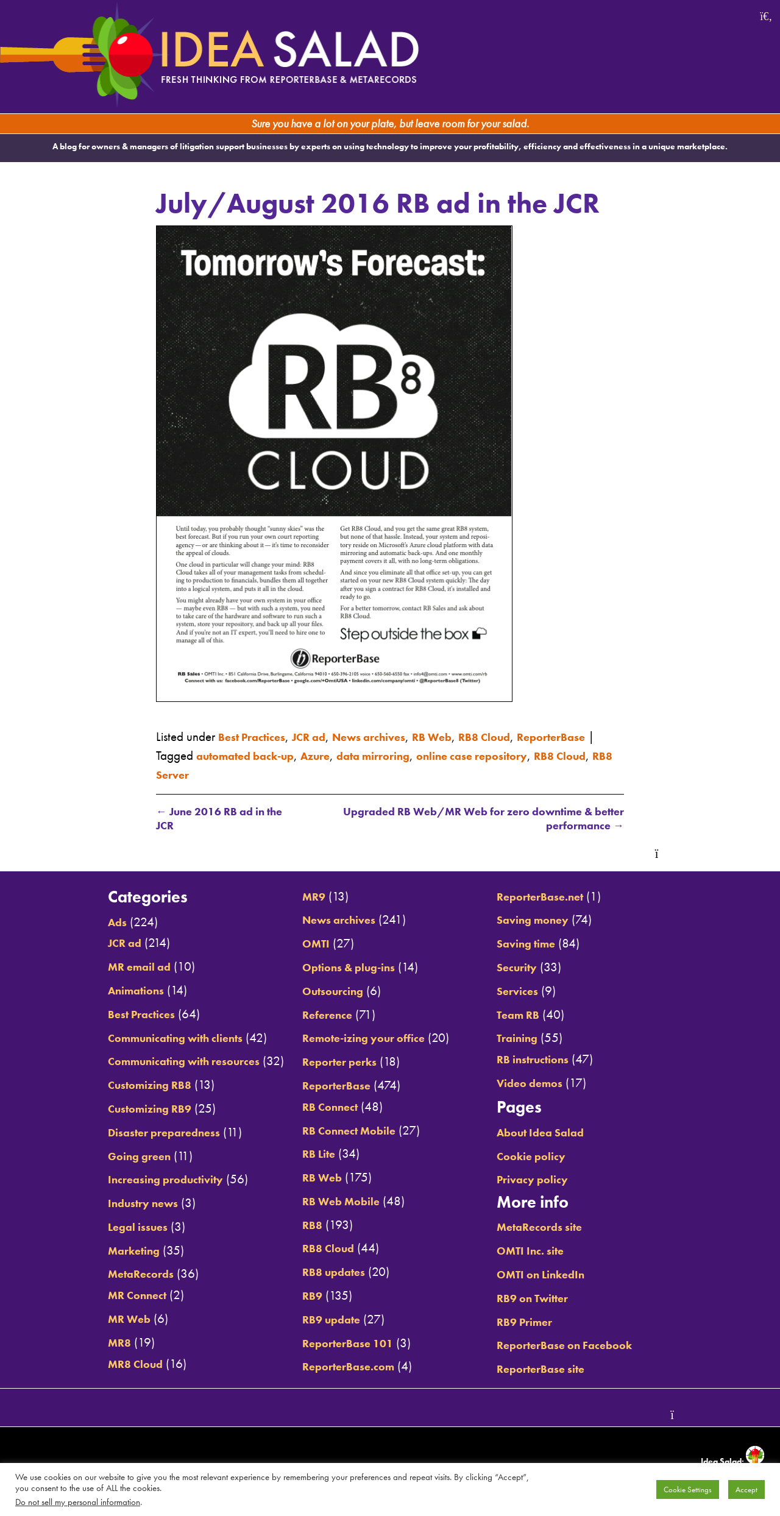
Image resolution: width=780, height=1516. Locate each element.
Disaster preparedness (134, 1133)
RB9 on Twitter (551, 1299)
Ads (80, 923)
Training (533, 1039)
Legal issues (103, 1228)
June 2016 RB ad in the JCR (220, 818)
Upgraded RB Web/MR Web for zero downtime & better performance (479, 818)
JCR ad (322, 735)
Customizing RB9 (118, 1110)
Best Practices (256, 735)
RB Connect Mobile (343, 1131)
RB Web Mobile (334, 1202)
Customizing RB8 (118, 1086)
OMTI (305, 944)
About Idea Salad (560, 1133)
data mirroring (491, 754)
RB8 (301, 1226)
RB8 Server (320, 773)
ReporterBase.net (558, 897)
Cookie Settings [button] (688, 1489)
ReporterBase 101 (341, 1343)
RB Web (463, 735)
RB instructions (551, 1060)
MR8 (83, 1343)
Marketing (99, 1251)
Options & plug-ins (344, 968)
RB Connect (321, 1108)
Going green (105, 1156)
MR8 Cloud (101, 1364)
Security (532, 968)
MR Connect (103, 1296)
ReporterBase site (559, 1370)
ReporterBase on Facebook (586, 1346)
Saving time (543, 944)
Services (532, 992)
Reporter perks (332, 1063)
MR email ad (106, 968)
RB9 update (323, 1320)
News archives (391, 735)
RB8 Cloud (522, 735)
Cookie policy (548, 1156)
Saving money (551, 921)
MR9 (303, 897)
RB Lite (308, 1155)
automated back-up (343, 754)
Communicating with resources (158, 1062)
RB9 (301, 1297)
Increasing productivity (135, 1180)
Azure (424, 754)
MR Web (94, 1320)
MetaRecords (107, 1275)
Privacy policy (550, 1180)
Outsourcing (324, 992)
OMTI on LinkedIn (560, 1275)
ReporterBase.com (341, 1367)
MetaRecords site (558, 1228)
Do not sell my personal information (77, 1502)
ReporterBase (194, 754)
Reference (317, 1015)
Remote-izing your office (359, 1039)
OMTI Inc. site (548, 1251)
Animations (102, 991)
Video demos (547, 1084)
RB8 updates (326, 1273)
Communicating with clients (149, 1038)
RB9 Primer (541, 1322)
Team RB (534, 1015)
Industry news (110, 1204)
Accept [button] (746, 1489)
